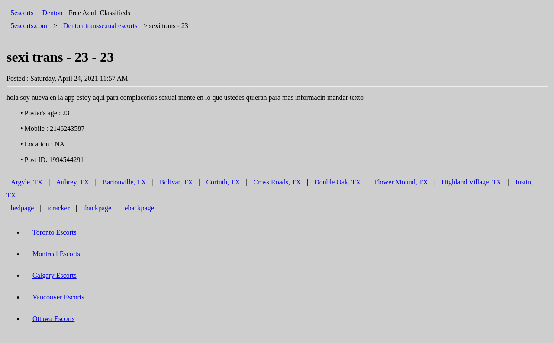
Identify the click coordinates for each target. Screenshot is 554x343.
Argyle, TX (26, 182)
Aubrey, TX (72, 182)
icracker (59, 208)
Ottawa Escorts (53, 318)
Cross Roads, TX (277, 182)
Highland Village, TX (471, 182)
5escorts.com (29, 25)
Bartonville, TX (124, 182)
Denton (52, 12)
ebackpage (139, 208)
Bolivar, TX (176, 182)
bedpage (22, 208)
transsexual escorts (100, 25)
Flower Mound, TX (401, 182)
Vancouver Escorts (58, 297)
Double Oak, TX (337, 182)
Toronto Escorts (54, 232)
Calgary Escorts (54, 275)
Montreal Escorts (56, 253)
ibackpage (97, 208)
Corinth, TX (223, 182)
